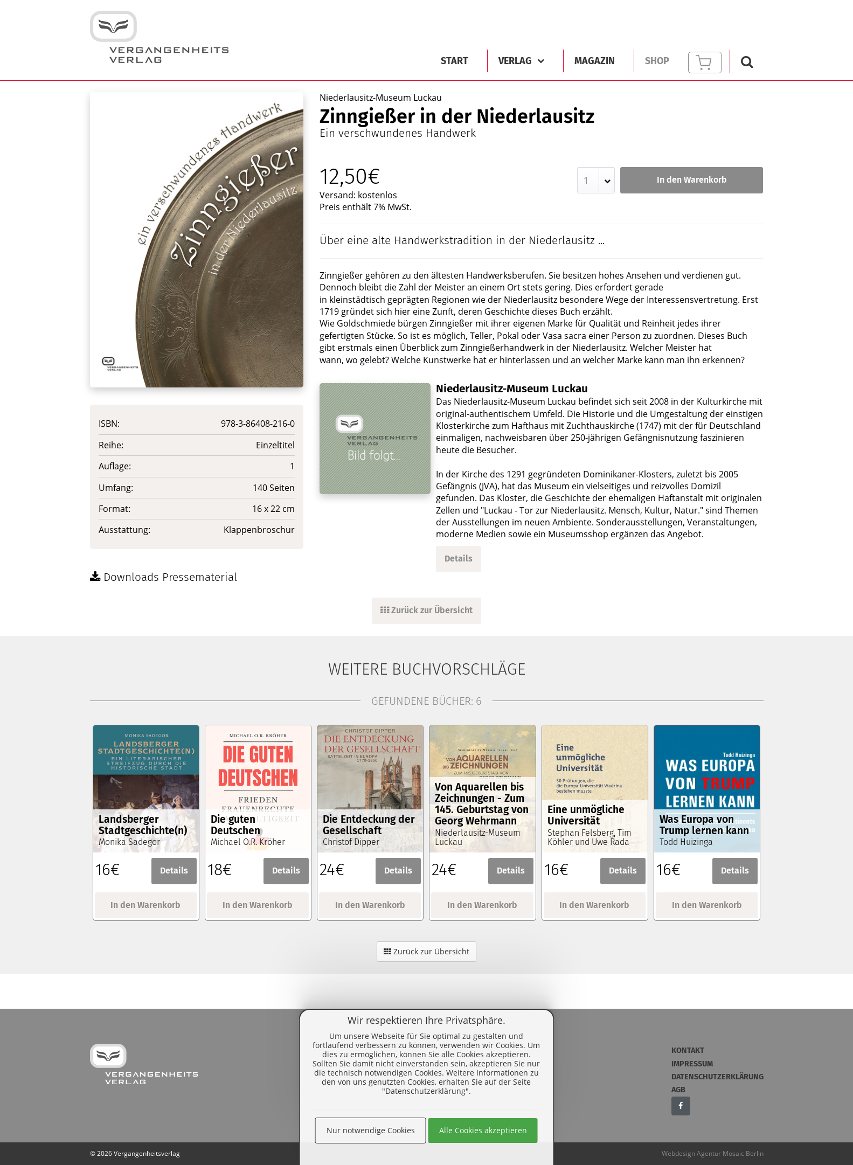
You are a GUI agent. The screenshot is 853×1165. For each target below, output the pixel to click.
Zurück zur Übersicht (426, 610)
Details (459, 558)
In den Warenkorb (692, 180)
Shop (657, 61)
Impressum (692, 1064)
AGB (678, 1089)
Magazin (594, 61)
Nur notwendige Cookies (371, 1130)
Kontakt (687, 1050)
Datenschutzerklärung (717, 1076)
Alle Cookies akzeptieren (483, 1130)
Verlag (521, 61)
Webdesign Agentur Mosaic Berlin (713, 1153)
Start (454, 61)
